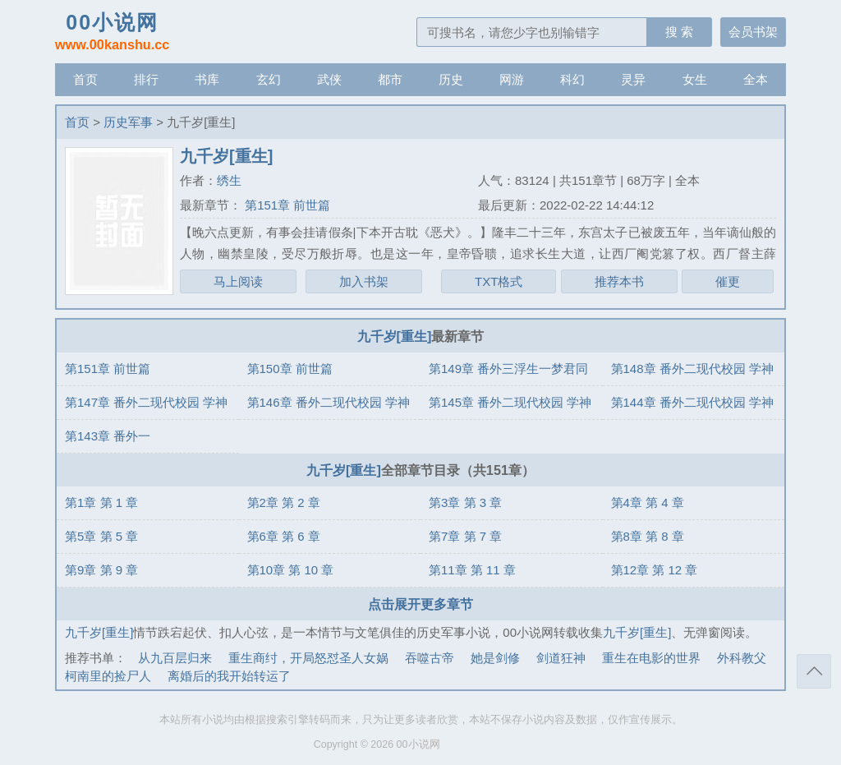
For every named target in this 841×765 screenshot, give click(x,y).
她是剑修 (495, 658)
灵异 (633, 79)
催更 (727, 281)
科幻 (572, 79)
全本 (755, 79)
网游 (511, 79)
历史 (451, 79)
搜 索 (679, 32)
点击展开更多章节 (420, 604)
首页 (85, 79)
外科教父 (741, 658)
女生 (694, 79)
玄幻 (268, 79)
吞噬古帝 (429, 658)
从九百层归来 (175, 658)
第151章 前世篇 (285, 205)
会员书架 (753, 32)
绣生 (229, 180)
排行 (146, 79)
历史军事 (128, 122)
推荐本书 (619, 281)
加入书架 (363, 281)
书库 (207, 79)
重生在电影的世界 (651, 658)
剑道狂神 (561, 658)
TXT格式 (498, 281)
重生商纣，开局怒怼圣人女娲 (308, 658)
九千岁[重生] (394, 336)
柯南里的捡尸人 (108, 676)
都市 (390, 79)
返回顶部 (814, 671)
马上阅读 (238, 281)
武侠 (329, 79)
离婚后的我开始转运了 (229, 676)
